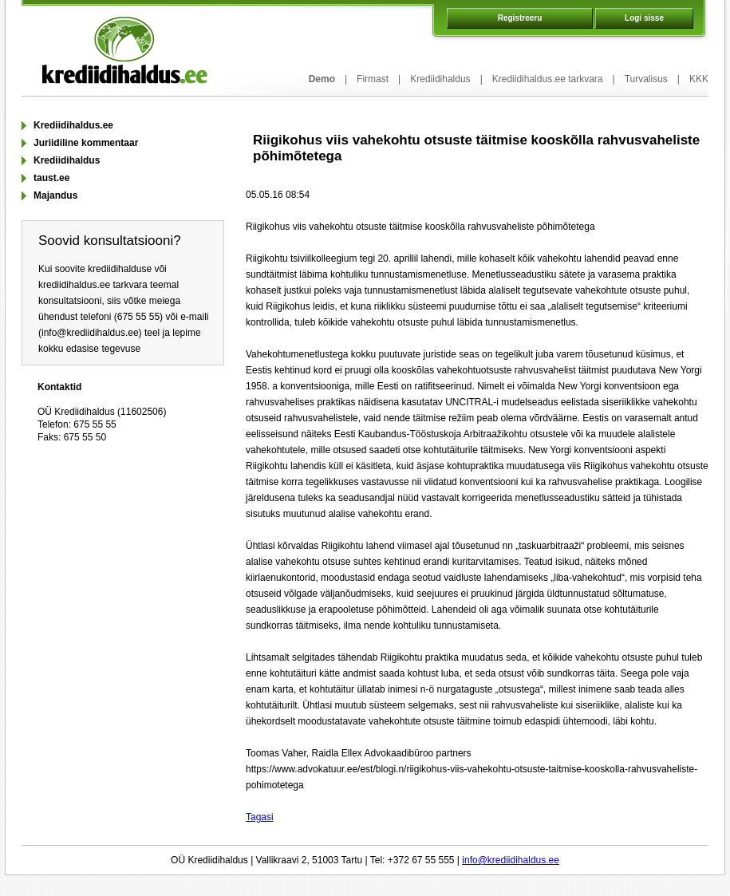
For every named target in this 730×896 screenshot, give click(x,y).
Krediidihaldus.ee (73, 125)
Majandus (55, 195)
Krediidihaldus (440, 79)
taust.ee (51, 178)
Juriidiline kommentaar (86, 142)
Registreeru (520, 18)
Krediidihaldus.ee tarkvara (547, 79)
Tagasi (260, 817)
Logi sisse (644, 18)
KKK (698, 79)
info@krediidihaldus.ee (510, 860)
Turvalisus (646, 79)
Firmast (373, 79)
